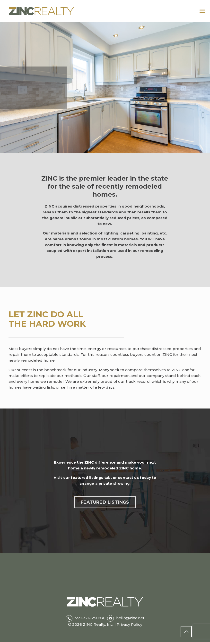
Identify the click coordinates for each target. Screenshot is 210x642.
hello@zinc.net (130, 618)
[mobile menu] (202, 11)
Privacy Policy (129, 624)
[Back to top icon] (186, 631)
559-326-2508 (88, 618)
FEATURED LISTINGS (105, 507)
